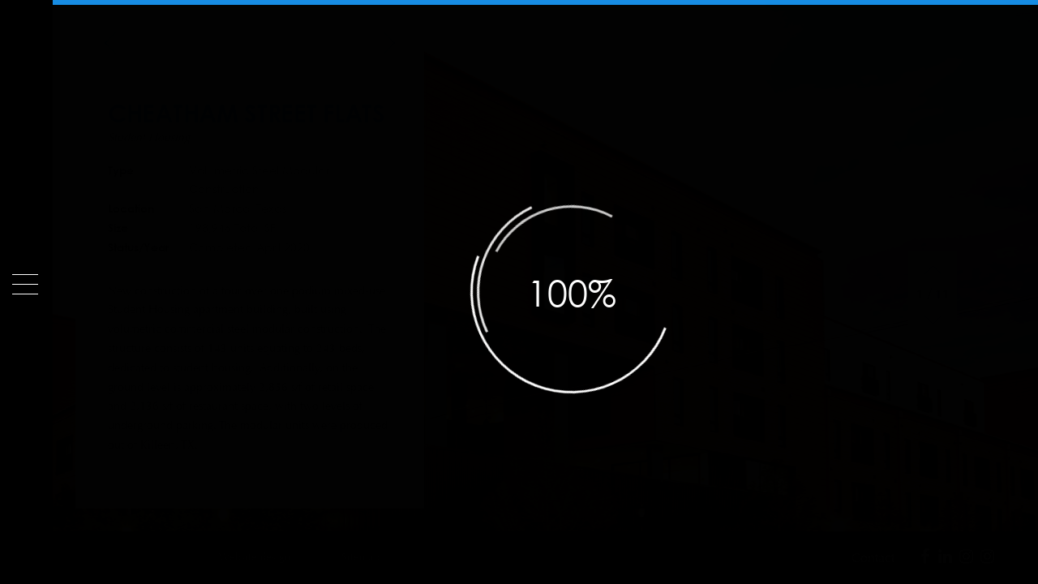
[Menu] (25, 284)
